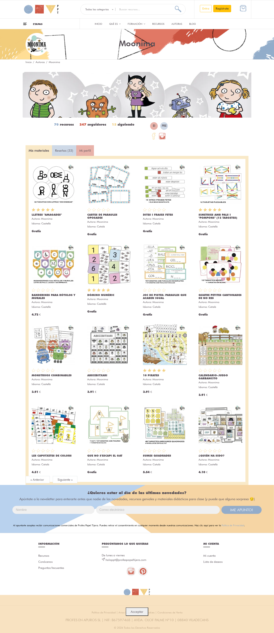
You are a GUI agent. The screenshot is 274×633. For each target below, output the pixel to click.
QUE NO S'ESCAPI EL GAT (104, 455)
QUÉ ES (115, 23)
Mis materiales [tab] (39, 150)
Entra (205, 8)
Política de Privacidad (233, 525)
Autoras (176, 23)
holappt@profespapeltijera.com (126, 560)
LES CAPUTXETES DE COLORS (52, 455)
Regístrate (222, 8)
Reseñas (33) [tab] (64, 150)
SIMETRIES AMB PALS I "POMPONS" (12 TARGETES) (218, 216)
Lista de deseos (213, 562)
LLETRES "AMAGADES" (47, 214)
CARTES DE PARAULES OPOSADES (102, 216)
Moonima (46, 218)
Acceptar (137, 612)
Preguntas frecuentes (51, 568)
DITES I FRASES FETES (158, 214)
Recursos (158, 23)
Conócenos (45, 562)
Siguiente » (65, 480)
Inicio (98, 23)
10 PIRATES (151, 375)
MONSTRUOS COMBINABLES (52, 375)
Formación (136, 23)
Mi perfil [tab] (85, 150)
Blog (192, 23)
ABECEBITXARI (97, 375)
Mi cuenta (209, 556)
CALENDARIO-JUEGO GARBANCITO (213, 377)
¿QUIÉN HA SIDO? (211, 455)
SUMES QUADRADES (157, 455)
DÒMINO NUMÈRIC (100, 295)
